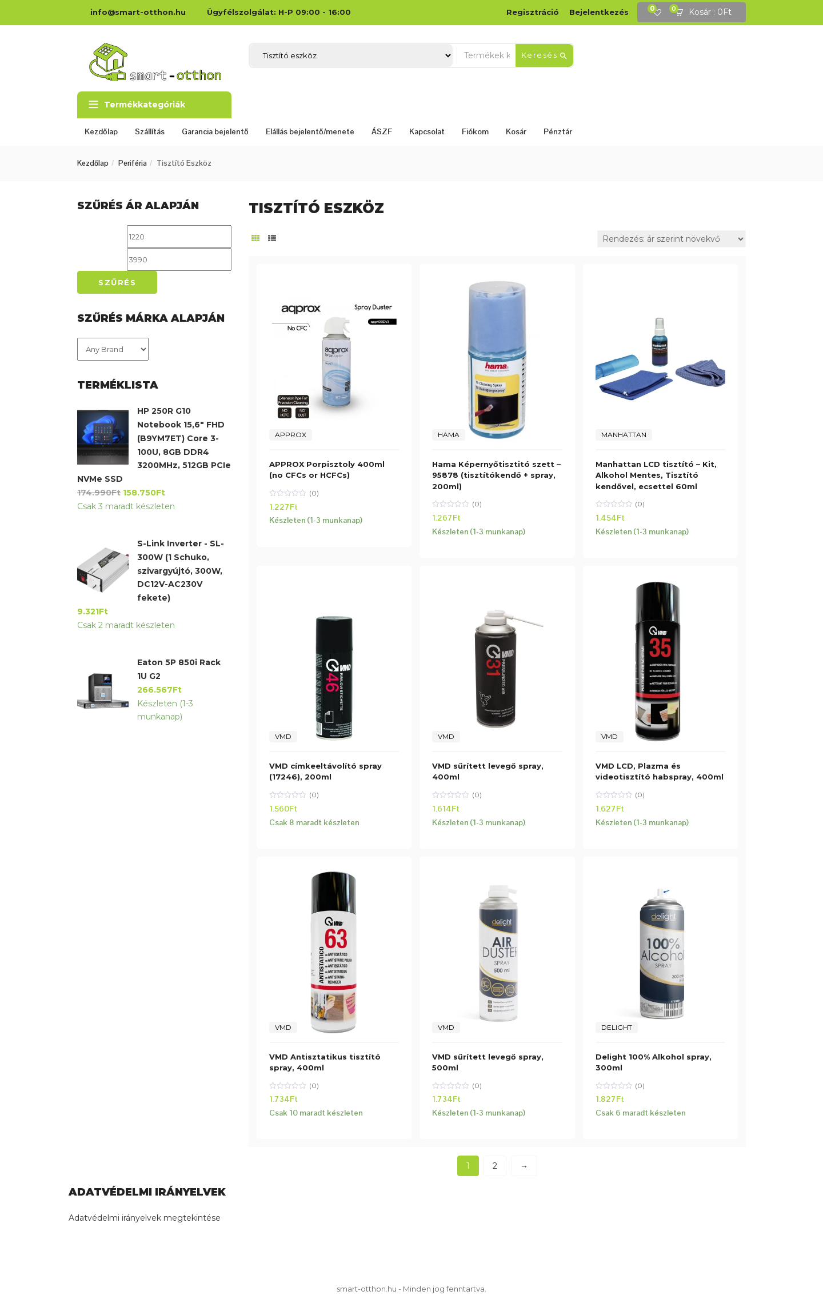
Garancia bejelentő (215, 131)
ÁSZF (381, 131)
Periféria (132, 163)
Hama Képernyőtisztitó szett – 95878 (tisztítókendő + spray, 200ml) (496, 475)
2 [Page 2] (495, 1166)
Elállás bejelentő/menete (310, 131)
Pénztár (558, 131)
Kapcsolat (427, 131)
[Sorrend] (671, 238)
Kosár (516, 131)
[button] (707, 12)
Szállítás (150, 131)
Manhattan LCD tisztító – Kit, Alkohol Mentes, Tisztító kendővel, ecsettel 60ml (656, 475)
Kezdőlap (101, 131)
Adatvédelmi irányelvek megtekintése (145, 1218)
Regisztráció (532, 12)
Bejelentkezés (599, 12)
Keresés (544, 55)
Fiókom (475, 131)
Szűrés (117, 282)
